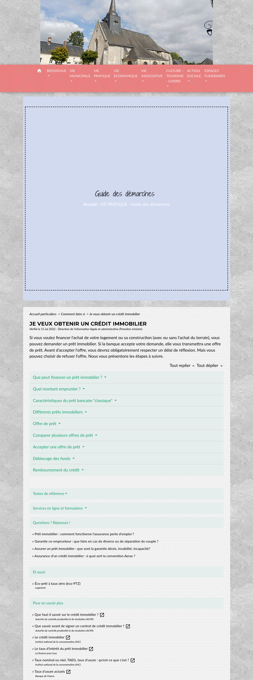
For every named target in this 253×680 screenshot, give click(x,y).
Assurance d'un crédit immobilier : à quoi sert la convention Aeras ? (85, 556)
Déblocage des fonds (52, 458)
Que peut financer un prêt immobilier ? (68, 377)
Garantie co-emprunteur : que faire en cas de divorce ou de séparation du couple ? (96, 541)
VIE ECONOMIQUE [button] (126, 73)
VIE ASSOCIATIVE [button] (152, 73)
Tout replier (183, 365)
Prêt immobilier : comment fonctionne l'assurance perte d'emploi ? (84, 534)
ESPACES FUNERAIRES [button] (214, 73)
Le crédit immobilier (52, 637)
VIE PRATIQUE (113, 204)
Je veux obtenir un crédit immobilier (114, 314)
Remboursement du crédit (56, 469)
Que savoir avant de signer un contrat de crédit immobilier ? (82, 626)
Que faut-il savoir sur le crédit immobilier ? (69, 614)
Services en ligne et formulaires (58, 508)
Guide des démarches (150, 204)
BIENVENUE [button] (56, 71)
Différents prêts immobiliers (58, 411)
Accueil (90, 204)
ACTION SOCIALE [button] (194, 73)
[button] (39, 71)
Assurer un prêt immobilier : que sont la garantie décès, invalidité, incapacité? (92, 548)
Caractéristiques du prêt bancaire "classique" (73, 400)
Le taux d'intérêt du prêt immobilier (64, 648)
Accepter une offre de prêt (57, 446)
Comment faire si (73, 314)
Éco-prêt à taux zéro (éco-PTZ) (57, 583)
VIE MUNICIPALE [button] (80, 73)
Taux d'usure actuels (53, 671)
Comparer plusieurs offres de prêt (63, 435)
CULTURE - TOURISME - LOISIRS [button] (175, 76)
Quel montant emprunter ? (57, 388)
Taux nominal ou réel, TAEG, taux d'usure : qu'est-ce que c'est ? (85, 660)
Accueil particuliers (43, 314)
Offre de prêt (45, 423)
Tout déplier (210, 365)
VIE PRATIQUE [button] (102, 73)
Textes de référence (48, 493)
